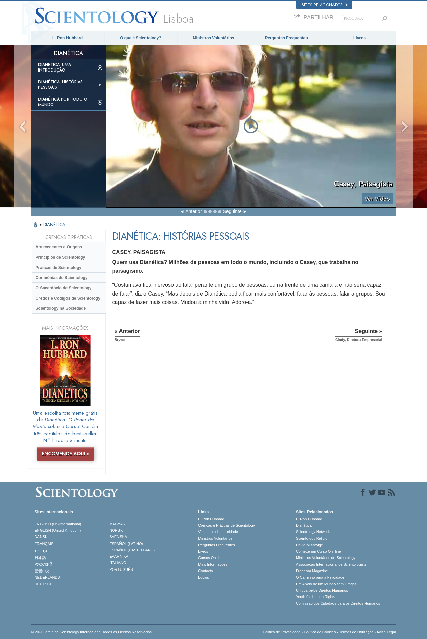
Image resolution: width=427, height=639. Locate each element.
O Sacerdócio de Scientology (64, 288)
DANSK (41, 537)
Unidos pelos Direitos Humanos (322, 590)
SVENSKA (118, 537)
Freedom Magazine (312, 571)
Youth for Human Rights (315, 597)
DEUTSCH (44, 584)
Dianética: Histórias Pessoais (60, 84)
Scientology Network (313, 532)
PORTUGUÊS (121, 569)
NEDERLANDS (47, 577)
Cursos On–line (211, 558)
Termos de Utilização (356, 632)
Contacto (205, 571)
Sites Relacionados (325, 5)
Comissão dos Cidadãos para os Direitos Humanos (338, 603)
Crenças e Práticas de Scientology (226, 525)
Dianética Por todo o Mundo (62, 102)
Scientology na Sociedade (61, 308)
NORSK (116, 530)
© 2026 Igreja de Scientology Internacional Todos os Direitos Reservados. (92, 632)
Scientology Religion (313, 538)
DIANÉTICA (54, 224)
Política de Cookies (320, 632)
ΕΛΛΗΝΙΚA (118, 556)
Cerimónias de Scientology (62, 277)
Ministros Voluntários (213, 38)
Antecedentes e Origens (59, 247)
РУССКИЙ (43, 564)
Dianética (304, 525)
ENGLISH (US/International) (58, 524)
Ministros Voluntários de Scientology (326, 558)
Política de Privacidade (282, 632)
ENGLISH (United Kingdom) (58, 530)
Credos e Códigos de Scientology (68, 298)
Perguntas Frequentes (286, 38)
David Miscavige (309, 545)
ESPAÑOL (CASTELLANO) (132, 550)
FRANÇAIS (44, 543)
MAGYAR (117, 524)
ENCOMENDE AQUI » (65, 453)
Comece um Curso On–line (318, 551)
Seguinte (232, 211)
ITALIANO (117, 563)
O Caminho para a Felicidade (320, 577)
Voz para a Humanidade (218, 532)
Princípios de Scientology (60, 257)
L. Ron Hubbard (67, 38)
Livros (359, 38)
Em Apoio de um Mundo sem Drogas (326, 584)
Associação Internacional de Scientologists (331, 564)
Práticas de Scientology (58, 267)
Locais (203, 577)
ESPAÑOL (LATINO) (126, 543)
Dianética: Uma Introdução (54, 67)
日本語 (40, 558)
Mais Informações (213, 564)
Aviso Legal (386, 632)
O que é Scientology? (140, 38)
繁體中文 (42, 571)
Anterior (193, 211)
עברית (41, 550)
